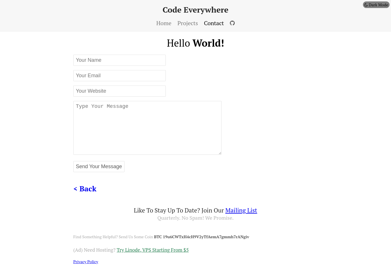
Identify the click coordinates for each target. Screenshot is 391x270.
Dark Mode (376, 4)
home (163, 23)
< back (84, 188)
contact (214, 23)
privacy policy (85, 261)
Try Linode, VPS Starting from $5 (153, 250)
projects (187, 23)
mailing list (241, 210)
